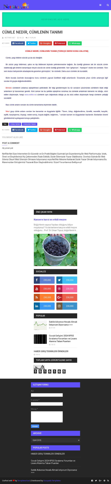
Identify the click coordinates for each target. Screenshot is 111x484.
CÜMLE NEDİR (15, 124)
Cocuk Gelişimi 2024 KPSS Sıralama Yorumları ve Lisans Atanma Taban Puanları (63, 339)
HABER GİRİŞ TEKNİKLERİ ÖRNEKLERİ (51, 351)
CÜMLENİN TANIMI (29, 124)
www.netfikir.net (31, 95)
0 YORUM (32, 38)
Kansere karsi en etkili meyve (50, 219)
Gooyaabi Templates (52, 481)
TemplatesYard (23, 481)
